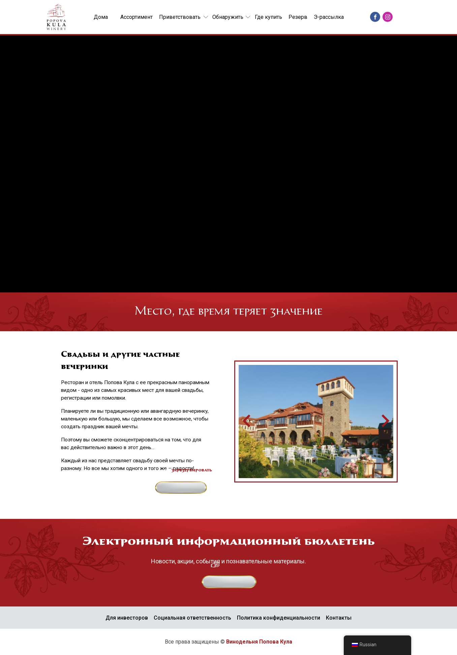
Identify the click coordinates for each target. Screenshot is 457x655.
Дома (101, 17)
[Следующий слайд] (384, 421)
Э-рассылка (329, 17)
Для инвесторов (126, 618)
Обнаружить (227, 17)
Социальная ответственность (192, 618)
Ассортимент (136, 17)
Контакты (339, 618)
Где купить (268, 17)
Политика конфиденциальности (278, 618)
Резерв (297, 17)
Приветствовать (180, 17)
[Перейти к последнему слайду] (247, 421)
